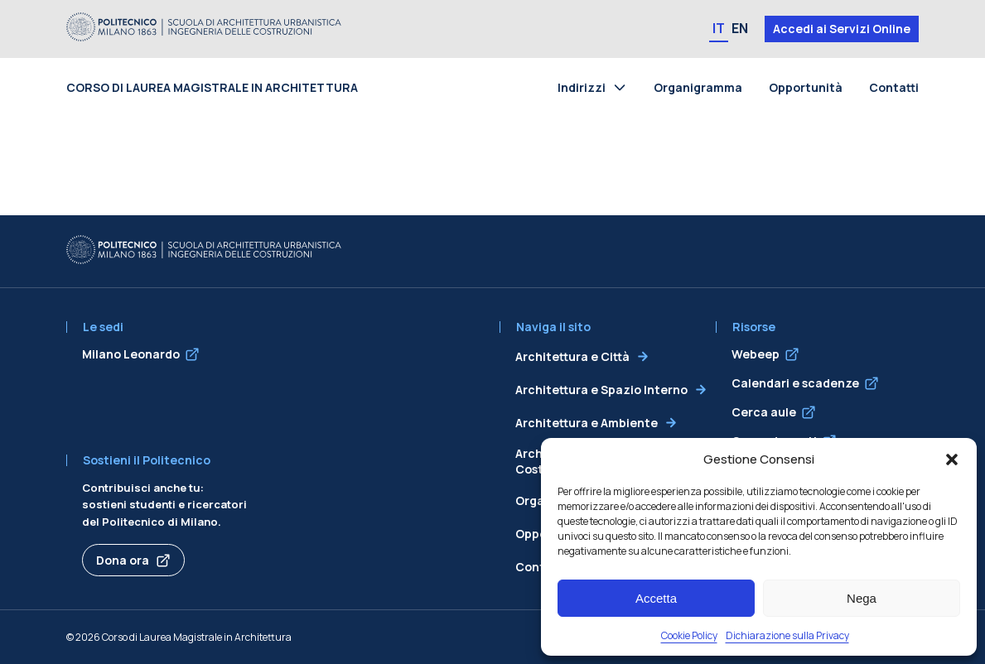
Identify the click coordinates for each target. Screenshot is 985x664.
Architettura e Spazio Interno (601, 389)
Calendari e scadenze (795, 383)
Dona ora (122, 560)
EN (740, 28)
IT (718, 28)
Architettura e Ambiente (586, 423)
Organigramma (698, 87)
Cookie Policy (689, 635)
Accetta (656, 598)
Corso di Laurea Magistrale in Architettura (212, 87)
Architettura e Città (572, 356)
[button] (952, 459)
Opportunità (806, 87)
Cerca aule (764, 412)
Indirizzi (582, 87)
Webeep (756, 354)
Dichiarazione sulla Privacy (787, 635)
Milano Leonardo (131, 354)
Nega (861, 598)
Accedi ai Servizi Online (841, 28)
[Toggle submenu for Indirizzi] (623, 87)
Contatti (894, 87)
